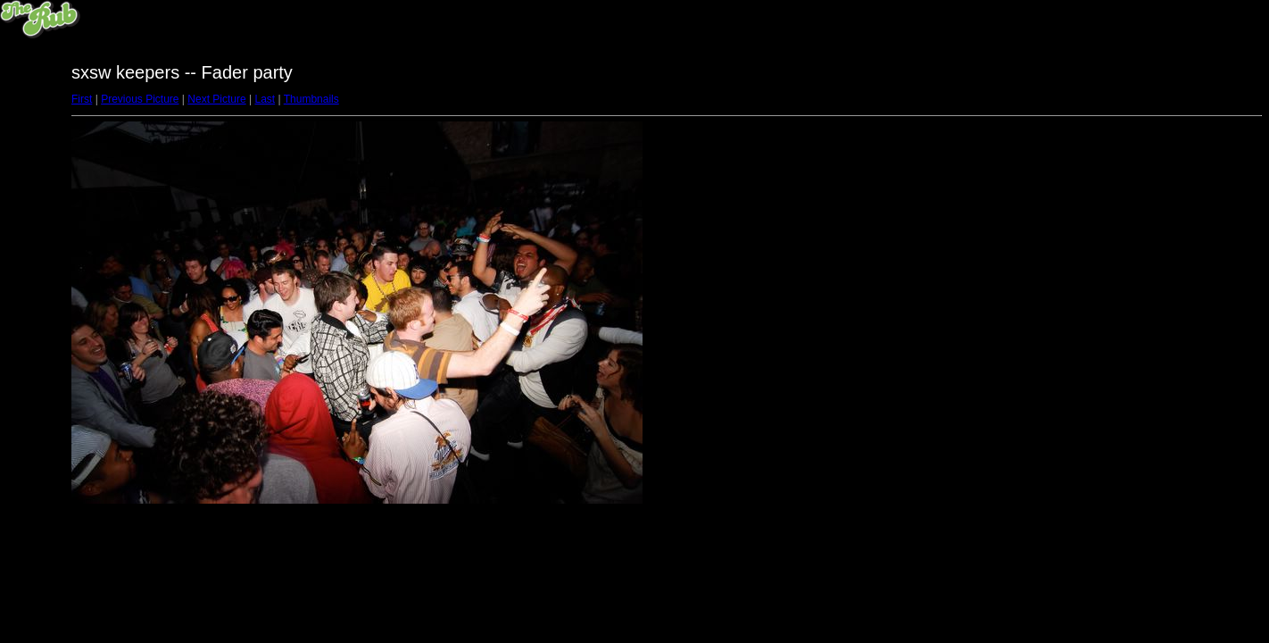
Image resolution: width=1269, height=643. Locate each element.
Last (264, 99)
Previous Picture (139, 99)
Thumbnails (311, 99)
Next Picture (216, 99)
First (81, 99)
